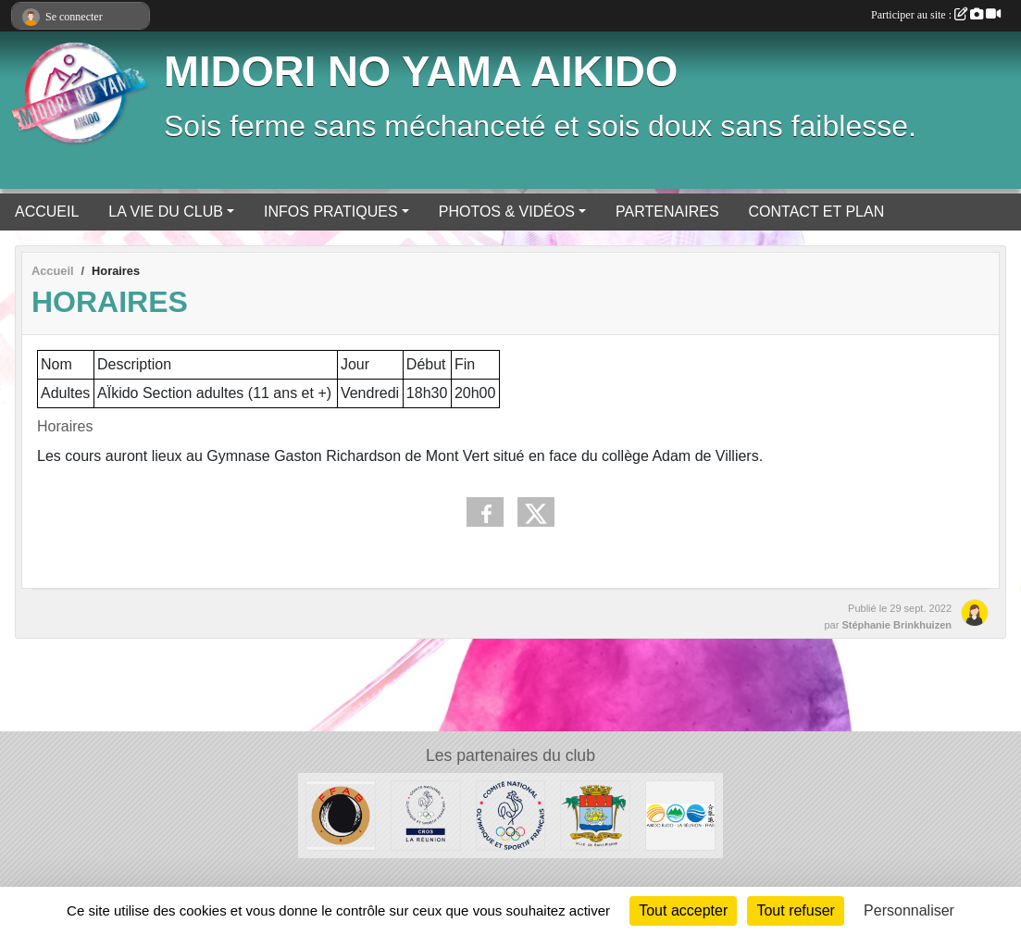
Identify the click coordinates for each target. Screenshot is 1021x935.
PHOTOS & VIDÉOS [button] (507, 211)
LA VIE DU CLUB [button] (165, 211)
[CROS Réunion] (426, 814)
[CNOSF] (511, 814)
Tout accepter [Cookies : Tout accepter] (683, 910)
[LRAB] (680, 814)
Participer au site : (936, 14)
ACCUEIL (47, 211)
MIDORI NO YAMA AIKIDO (421, 71)
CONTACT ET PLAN (817, 211)
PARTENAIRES (667, 211)
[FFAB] (340, 814)
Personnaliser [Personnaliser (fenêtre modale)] (909, 910)
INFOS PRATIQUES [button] (331, 211)
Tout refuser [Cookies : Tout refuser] (795, 910)
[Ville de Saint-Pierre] (595, 814)
